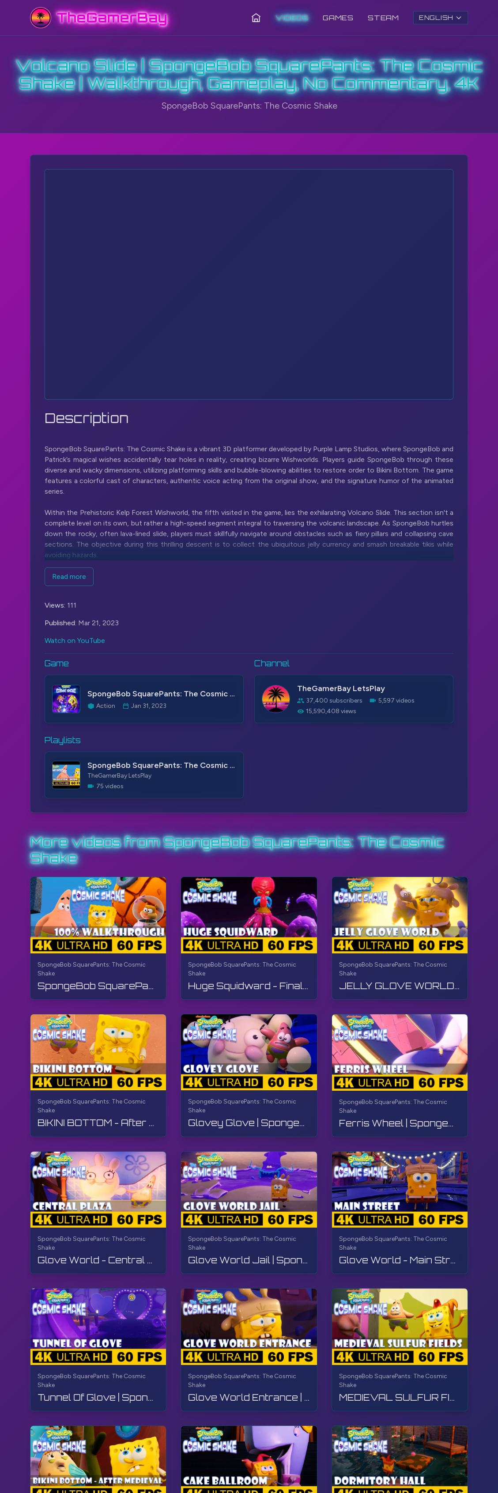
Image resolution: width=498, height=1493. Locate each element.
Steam (383, 17)
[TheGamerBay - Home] (98, 17)
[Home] (256, 17)
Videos (292, 17)
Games (338, 17)
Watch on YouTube (75, 640)
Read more (69, 576)
